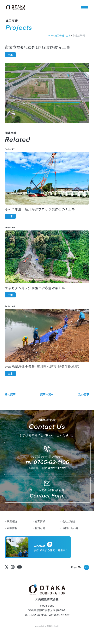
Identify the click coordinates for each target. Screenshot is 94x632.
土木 (10, 54)
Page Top (76, 567)
